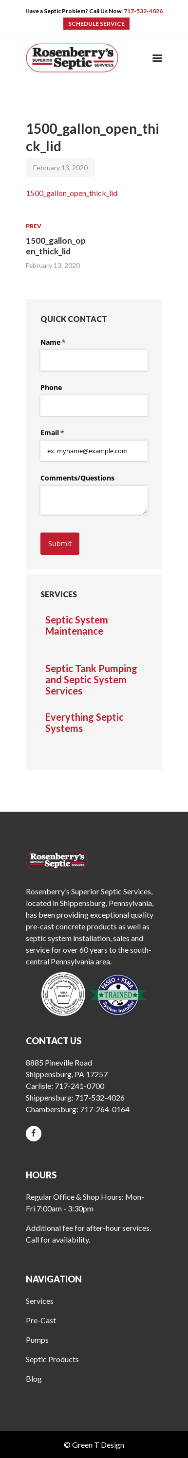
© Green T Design (94, 1444)
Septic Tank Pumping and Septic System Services (91, 679)
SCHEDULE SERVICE (96, 23)
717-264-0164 (105, 1109)
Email (66, 433)
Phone (51, 387)
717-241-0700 (79, 1085)
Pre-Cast (41, 1320)
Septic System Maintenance (76, 625)
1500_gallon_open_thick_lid (71, 192)
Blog (34, 1378)
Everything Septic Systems (84, 722)
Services (40, 1300)
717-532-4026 (143, 11)
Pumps (37, 1339)
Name (67, 342)
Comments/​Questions (77, 477)
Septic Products (52, 1359)
